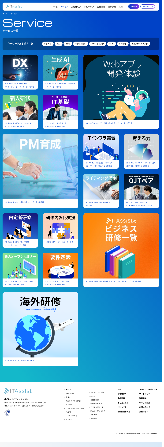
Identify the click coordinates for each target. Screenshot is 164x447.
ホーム (5, 14)
